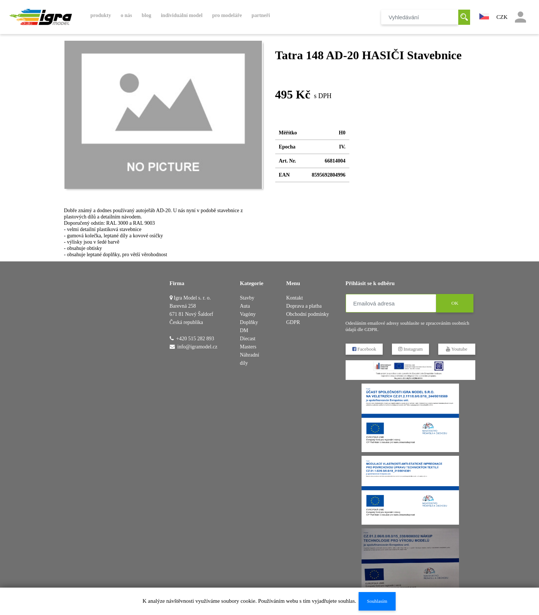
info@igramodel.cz (197, 347)
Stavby (247, 298)
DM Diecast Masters (248, 339)
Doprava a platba (304, 306)
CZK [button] (502, 17)
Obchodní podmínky (307, 314)
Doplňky (249, 322)
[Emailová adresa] (391, 303)
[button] (484, 16)
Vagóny (248, 314)
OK (454, 303)
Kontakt (294, 298)
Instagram (410, 349)
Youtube (456, 349)
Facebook (364, 349)
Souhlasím (377, 601)
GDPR (293, 322)
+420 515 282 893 (195, 338)
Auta (245, 306)
